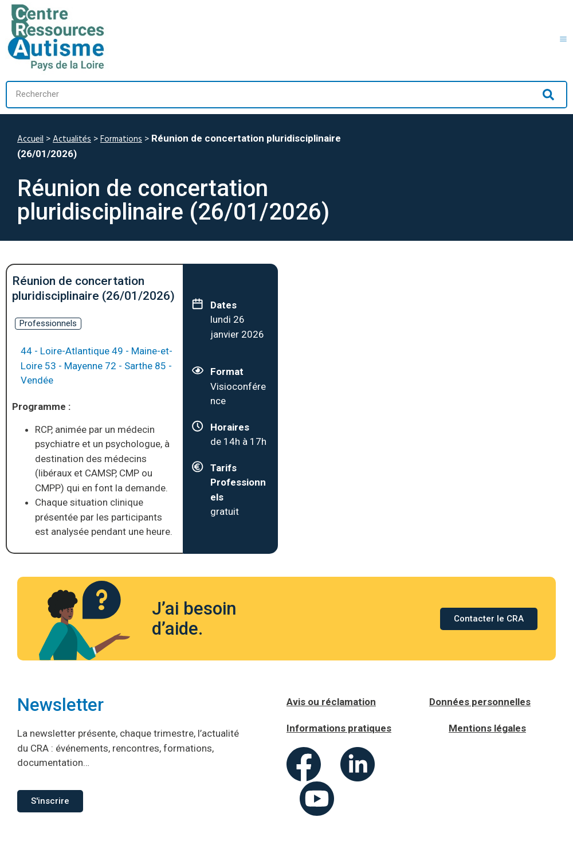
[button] (563, 38)
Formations (121, 139)
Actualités (72, 139)
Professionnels (48, 323)
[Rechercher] (548, 94)
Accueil (30, 139)
